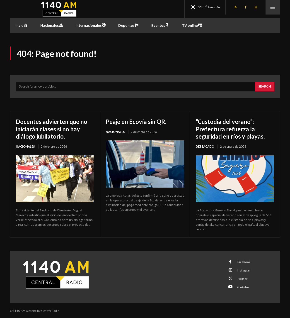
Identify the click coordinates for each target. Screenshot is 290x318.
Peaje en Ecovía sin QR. (138, 121)
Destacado (205, 146)
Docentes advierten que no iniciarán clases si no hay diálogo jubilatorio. (54, 128)
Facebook (243, 261)
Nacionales (25, 146)
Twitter (242, 278)
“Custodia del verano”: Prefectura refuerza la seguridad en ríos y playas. (233, 128)
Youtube (243, 287)
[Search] (264, 86)
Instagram (244, 270)
